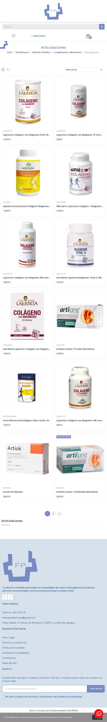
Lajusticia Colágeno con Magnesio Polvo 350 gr (27, 134)
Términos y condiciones (14, 642)
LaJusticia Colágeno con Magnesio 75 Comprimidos (80, 134)
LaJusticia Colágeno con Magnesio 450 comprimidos (27, 277)
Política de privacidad (13, 647)
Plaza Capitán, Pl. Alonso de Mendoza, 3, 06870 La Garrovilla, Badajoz (38, 622)
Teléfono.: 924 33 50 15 (13, 612)
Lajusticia (7, 131)
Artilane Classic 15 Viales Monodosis (75, 349)
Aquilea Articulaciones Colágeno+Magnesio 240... (27, 206)
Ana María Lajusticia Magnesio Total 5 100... (79, 277)
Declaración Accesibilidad (15, 652)
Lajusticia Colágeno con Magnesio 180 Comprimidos (80, 420)
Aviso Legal (8, 637)
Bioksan (7, 488)
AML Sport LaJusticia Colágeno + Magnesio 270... (80, 206)
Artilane (60, 345)
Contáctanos (9, 658)
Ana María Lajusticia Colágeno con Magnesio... (27, 349)
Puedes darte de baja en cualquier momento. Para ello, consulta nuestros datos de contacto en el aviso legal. (52, 679)
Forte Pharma (9, 416)
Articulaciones (12, 521)
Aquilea (7, 202)
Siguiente (59, 513)
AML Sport (61, 202)
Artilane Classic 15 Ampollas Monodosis (77, 491)
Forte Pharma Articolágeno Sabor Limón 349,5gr (27, 420)
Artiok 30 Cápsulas (13, 491)
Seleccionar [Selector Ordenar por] (84, 69)
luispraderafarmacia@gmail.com (19, 617)
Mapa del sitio (9, 663)
